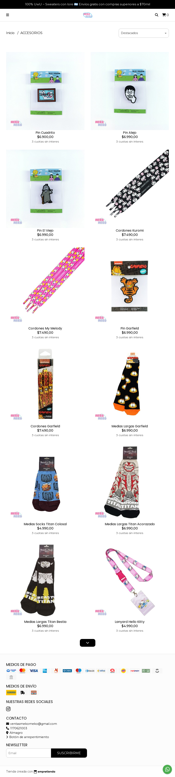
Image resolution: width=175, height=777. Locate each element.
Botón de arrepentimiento (27, 737)
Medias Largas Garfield (129, 426)
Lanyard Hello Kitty (130, 621)
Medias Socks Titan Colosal (45, 524)
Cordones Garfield (45, 426)
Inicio (10, 33)
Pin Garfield (129, 328)
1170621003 (16, 728)
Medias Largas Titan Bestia (45, 621)
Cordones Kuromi (130, 230)
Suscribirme (69, 753)
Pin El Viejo (45, 230)
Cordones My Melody (45, 328)
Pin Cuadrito (45, 132)
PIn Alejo (129, 132)
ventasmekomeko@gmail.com (31, 724)
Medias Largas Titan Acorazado (130, 524)
